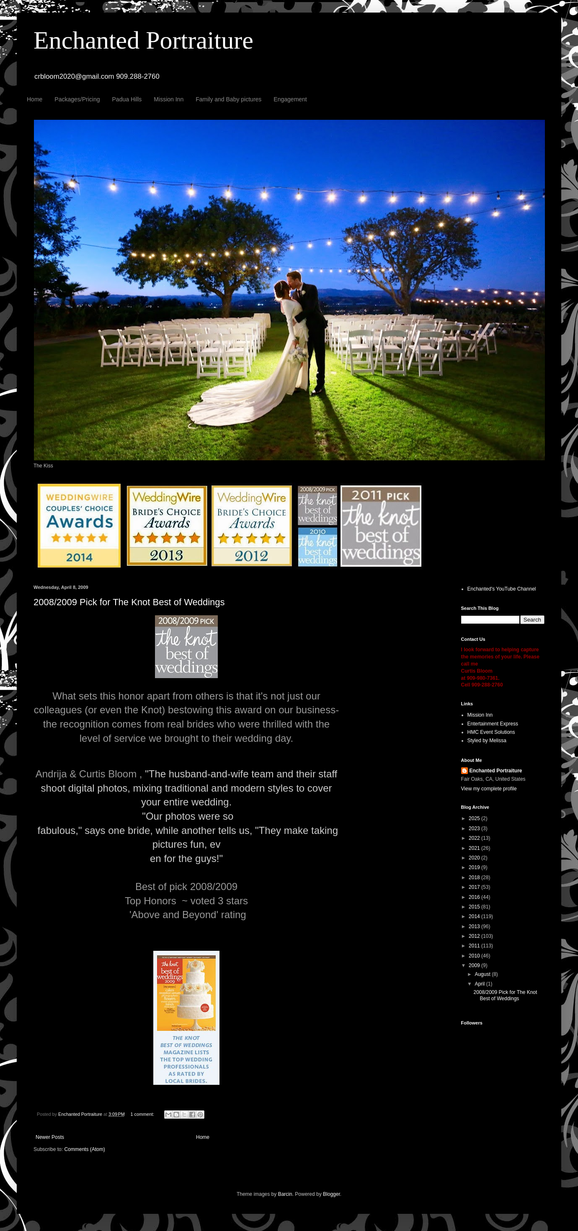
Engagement (290, 99)
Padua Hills (127, 99)
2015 (475, 907)
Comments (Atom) (84, 1149)
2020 (475, 858)
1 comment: (143, 1114)
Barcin (285, 1194)
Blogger (331, 1194)
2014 (475, 916)
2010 (475, 956)
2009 (475, 965)
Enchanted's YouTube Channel (501, 589)
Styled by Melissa (486, 740)
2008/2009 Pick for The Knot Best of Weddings (129, 602)
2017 (475, 887)
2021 (475, 848)
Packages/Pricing (77, 99)
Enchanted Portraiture (143, 40)
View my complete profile (489, 789)
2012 (475, 936)
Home (34, 99)
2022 (475, 838)
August (483, 974)
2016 (475, 897)
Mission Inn (168, 99)
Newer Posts (50, 1137)
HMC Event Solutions (491, 732)
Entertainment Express (492, 724)
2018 (475, 877)
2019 (475, 867)
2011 (475, 946)
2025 (475, 818)
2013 (475, 926)
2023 (475, 828)
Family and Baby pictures (228, 99)
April (480, 984)
